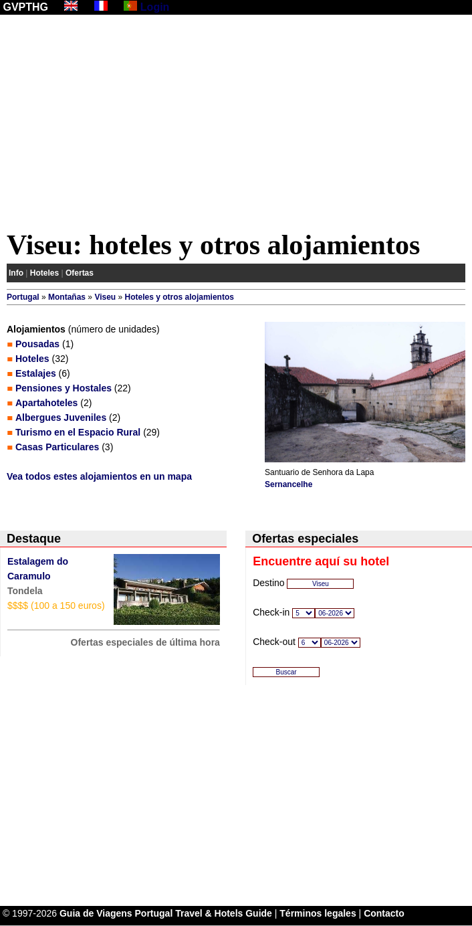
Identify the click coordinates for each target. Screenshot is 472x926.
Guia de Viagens (96, 913)
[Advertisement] (236, 125)
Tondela (25, 590)
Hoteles (44, 273)
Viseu (105, 297)
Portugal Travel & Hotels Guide (203, 913)
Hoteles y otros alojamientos (179, 297)
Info (16, 273)
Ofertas (80, 273)
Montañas (67, 297)
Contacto (384, 913)
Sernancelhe (288, 484)
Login (155, 7)
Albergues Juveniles (60, 417)
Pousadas (37, 344)
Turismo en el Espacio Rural (77, 432)
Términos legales (317, 913)
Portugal (23, 297)
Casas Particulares (57, 447)
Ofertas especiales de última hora (145, 642)
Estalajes (35, 373)
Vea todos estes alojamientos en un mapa (99, 476)
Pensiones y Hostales (63, 388)
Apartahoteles (46, 402)
